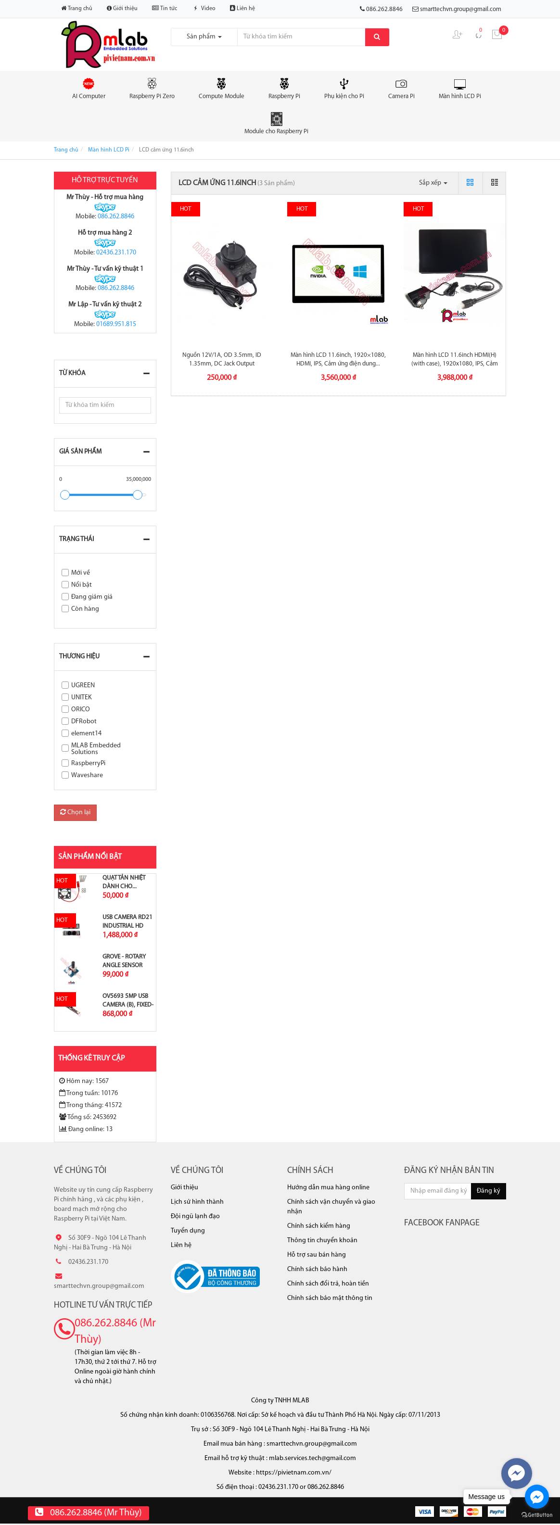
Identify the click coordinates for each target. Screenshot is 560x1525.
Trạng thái (76, 539)
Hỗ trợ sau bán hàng (316, 1255)
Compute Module (221, 88)
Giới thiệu (122, 8)
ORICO (80, 709)
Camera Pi (401, 88)
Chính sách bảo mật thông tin (329, 1298)
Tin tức (164, 8)
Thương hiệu (79, 656)
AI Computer (88, 88)
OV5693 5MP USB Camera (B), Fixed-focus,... (127, 1005)
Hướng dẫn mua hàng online (328, 1187)
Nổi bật (81, 585)
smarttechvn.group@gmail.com (460, 9)
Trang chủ (76, 8)
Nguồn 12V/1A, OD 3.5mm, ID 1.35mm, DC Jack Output (221, 359)
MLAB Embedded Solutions (96, 749)
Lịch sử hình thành (197, 1202)
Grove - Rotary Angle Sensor (124, 961)
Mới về (80, 573)
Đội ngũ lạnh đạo (195, 1216)
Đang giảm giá (92, 597)
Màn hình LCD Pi (460, 88)
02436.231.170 (116, 252)
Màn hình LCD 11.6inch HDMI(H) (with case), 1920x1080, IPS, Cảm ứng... (454, 364)
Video (203, 9)
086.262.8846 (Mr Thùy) (115, 1332)
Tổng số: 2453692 (87, 1117)
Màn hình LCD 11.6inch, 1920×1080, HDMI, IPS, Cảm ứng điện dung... (338, 359)
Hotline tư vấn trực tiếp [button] (103, 1305)
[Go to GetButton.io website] (537, 1515)
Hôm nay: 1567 (84, 1081)
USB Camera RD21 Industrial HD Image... (127, 926)
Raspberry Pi (284, 88)
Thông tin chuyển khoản (322, 1240)
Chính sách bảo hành (317, 1269)
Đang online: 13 (86, 1129)
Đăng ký (488, 1191)
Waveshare (87, 775)
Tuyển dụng (188, 1231)
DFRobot (84, 721)
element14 (86, 733)
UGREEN (83, 685)
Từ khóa (72, 373)
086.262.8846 (116, 216)
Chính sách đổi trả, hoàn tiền (328, 1283)
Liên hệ (242, 8)
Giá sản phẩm (80, 451)
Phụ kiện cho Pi (344, 88)
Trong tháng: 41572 (90, 1105)
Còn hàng (85, 609)
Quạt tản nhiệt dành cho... (123, 882)
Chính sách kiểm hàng (318, 1226)
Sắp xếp (433, 183)
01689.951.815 (116, 324)
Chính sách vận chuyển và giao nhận (331, 1206)
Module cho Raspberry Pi (276, 123)
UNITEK (81, 697)
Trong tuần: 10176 (88, 1093)
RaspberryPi (88, 763)
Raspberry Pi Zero (152, 88)
